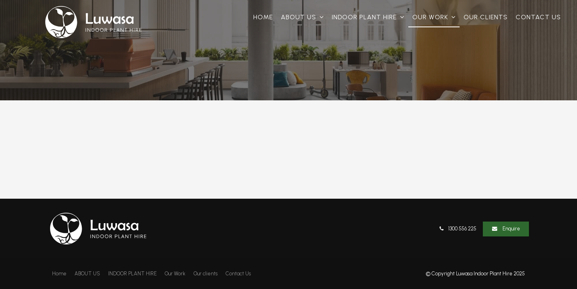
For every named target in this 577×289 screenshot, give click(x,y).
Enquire (511, 229)
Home (263, 17)
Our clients (486, 17)
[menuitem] (59, 274)
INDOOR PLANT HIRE (364, 17)
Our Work (430, 17)
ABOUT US (298, 17)
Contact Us (538, 17)
